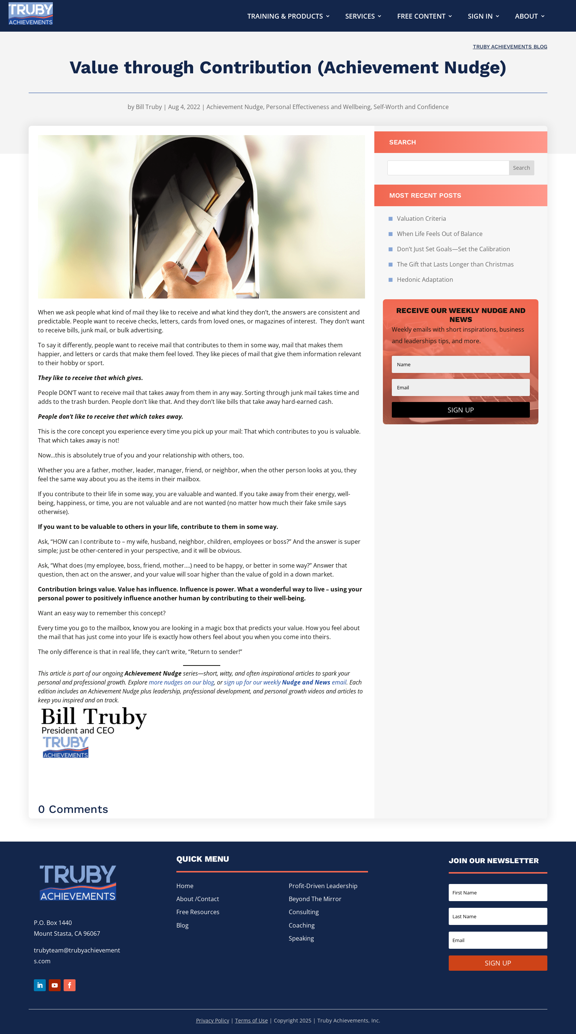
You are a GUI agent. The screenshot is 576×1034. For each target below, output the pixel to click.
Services (360, 16)
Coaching (302, 925)
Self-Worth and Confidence (411, 107)
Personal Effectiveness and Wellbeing (318, 107)
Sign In (480, 16)
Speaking (301, 938)
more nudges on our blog (181, 682)
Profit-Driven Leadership (323, 886)
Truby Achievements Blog (510, 47)
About (526, 16)
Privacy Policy (212, 1020)
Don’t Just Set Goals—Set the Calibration (454, 249)
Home (184, 886)
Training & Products (285, 16)
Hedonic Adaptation (425, 279)
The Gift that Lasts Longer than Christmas (455, 264)
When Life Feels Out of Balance (440, 234)
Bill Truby (149, 107)
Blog (182, 925)
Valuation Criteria (421, 218)
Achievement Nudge (235, 107)
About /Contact (197, 899)
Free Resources (198, 912)
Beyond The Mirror (315, 899)
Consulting (304, 912)
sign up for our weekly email (285, 682)
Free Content (421, 16)
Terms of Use (251, 1020)
